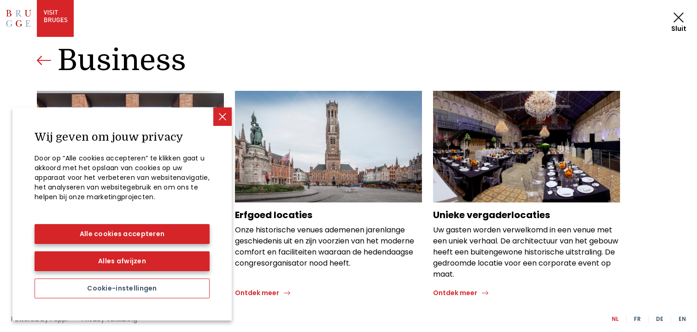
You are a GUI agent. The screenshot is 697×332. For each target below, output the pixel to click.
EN (682, 319)
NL (615, 319)
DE (659, 319)
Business (121, 60)
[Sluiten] (222, 116)
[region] (122, 213)
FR (637, 319)
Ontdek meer (257, 292)
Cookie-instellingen (122, 288)
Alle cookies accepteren (122, 233)
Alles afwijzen (122, 261)
